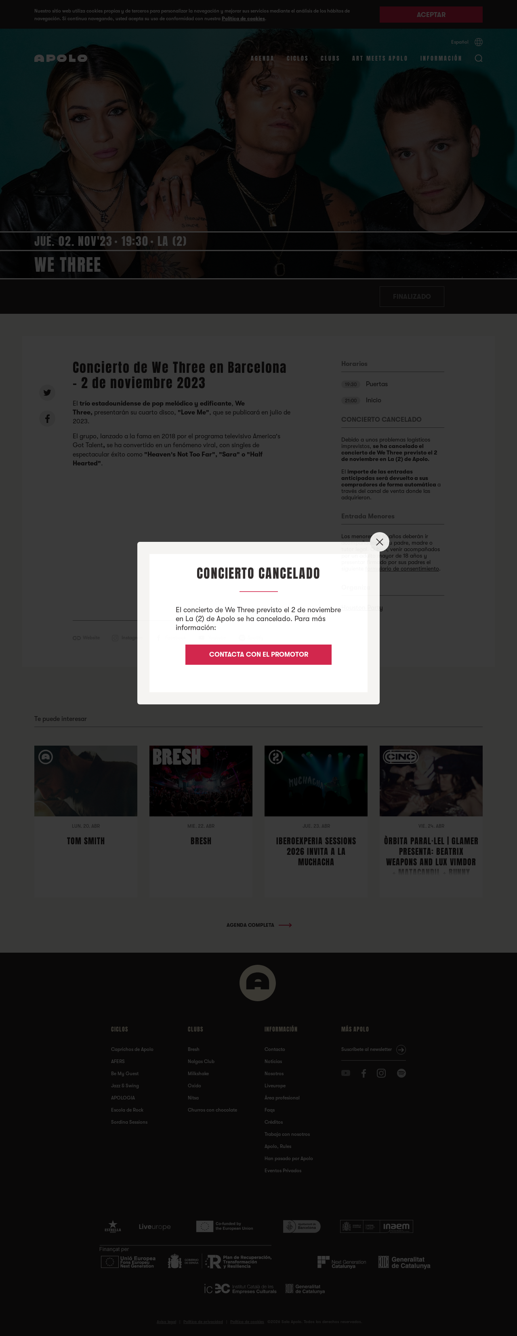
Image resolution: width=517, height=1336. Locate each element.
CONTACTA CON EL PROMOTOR (258, 654)
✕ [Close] (379, 542)
